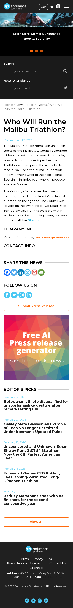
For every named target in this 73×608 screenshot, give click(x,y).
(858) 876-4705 (52, 576)
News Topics (25, 105)
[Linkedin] (20, 272)
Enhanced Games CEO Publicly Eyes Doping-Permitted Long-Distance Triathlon (32, 477)
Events (42, 105)
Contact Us (57, 563)
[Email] (41, 272)
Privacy (38, 559)
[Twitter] (14, 272)
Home (8, 105)
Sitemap (36, 568)
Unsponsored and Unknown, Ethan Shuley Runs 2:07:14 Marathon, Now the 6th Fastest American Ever (35, 452)
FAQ (50, 559)
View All (36, 522)
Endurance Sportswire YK (52, 237)
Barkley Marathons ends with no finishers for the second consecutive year (33, 500)
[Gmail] (34, 272)
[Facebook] (7, 272)
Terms (24, 559)
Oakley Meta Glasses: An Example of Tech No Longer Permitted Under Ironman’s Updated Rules (35, 428)
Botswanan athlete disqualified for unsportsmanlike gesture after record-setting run (36, 405)
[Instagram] (27, 272)
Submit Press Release (36, 306)
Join (43, 6)
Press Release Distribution (26, 563)
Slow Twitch (37, 220)
